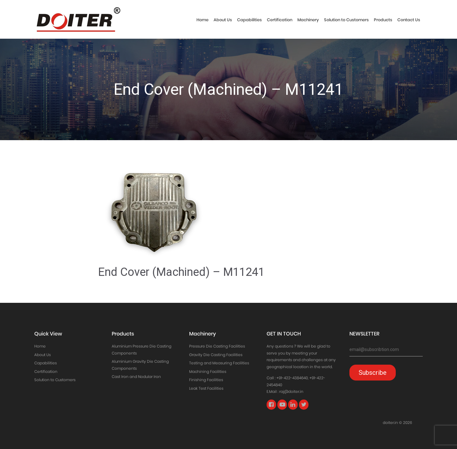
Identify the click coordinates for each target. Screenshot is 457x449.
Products (383, 20)
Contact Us (408, 20)
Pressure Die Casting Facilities (217, 346)
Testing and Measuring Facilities (219, 363)
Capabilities (249, 20)
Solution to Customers (346, 20)
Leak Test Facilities (206, 388)
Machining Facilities (207, 371)
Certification (279, 20)
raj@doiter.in (291, 391)
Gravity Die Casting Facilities (215, 354)
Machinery (308, 20)
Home (202, 20)
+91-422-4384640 (292, 378)
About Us (223, 20)
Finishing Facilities (206, 379)
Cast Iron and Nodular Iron (136, 376)
